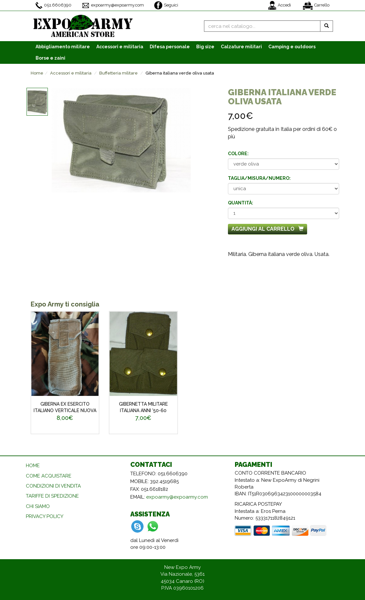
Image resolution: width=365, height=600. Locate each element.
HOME (33, 465)
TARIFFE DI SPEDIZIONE (52, 496)
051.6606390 (53, 5)
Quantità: (240, 202)
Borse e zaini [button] (50, 58)
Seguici (166, 5)
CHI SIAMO (38, 506)
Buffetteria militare (118, 73)
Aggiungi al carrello (267, 229)
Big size (205, 46)
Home (37, 73)
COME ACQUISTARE (48, 476)
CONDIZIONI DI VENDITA (53, 486)
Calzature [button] (241, 46)
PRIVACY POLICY (44, 516)
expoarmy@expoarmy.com (113, 5)
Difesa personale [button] (170, 46)
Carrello (316, 5)
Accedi (279, 5)
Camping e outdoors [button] (292, 46)
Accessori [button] (119, 46)
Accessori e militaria (70, 73)
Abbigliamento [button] (63, 46)
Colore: (238, 153)
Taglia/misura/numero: (259, 178)
